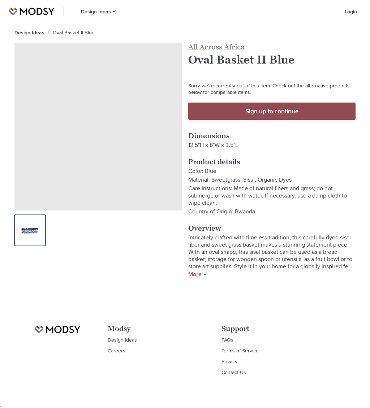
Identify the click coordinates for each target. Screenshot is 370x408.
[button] (114, 11)
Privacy (229, 361)
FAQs (227, 340)
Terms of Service (240, 350)
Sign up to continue (271, 111)
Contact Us (233, 372)
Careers (116, 350)
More (197, 274)
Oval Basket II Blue (74, 32)
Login (351, 11)
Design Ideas (96, 11)
